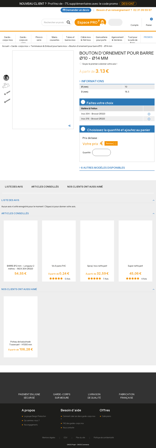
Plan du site (80, 437)
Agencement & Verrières (117, 38)
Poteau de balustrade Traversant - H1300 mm (20, 343)
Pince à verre (39, 38)
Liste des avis (14, 186)
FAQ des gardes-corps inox (73, 423)
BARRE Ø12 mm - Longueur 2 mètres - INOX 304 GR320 (20, 267)
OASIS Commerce (83, 444)
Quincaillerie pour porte (101, 38)
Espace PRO (87, 22)
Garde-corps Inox (8, 38)
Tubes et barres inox (70, 38)
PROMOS (148, 37)
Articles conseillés (45, 186)
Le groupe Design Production (35, 416)
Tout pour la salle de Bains (132, 39)
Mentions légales (48, 437)
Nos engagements (31, 425)
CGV (65, 437)
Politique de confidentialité (104, 437)
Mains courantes (54, 38)
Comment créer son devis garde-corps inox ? (78, 417)
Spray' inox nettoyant (97, 266)
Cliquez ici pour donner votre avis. (60, 206)
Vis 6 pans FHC (59, 266)
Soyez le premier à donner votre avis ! (98, 63)
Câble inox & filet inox (86, 38)
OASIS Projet (71, 444)
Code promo (106, 416)
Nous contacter (68, 428)
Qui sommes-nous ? (31, 420)
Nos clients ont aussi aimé (85, 186)
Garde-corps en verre (23, 39)
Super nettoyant (135, 266)
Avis (67, 279)
